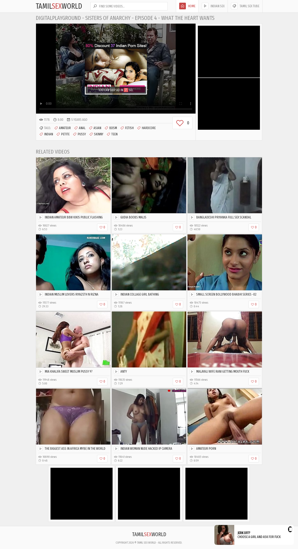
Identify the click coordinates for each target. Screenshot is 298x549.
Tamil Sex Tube (245, 6)
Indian (46, 134)
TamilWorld (59, 6)
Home (187, 6)
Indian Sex (213, 6)
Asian (95, 128)
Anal (79, 128)
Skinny (96, 134)
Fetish (127, 128)
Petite (63, 134)
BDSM (110, 128)
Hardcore (146, 128)
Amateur (62, 128)
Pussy (79, 134)
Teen (112, 134)
